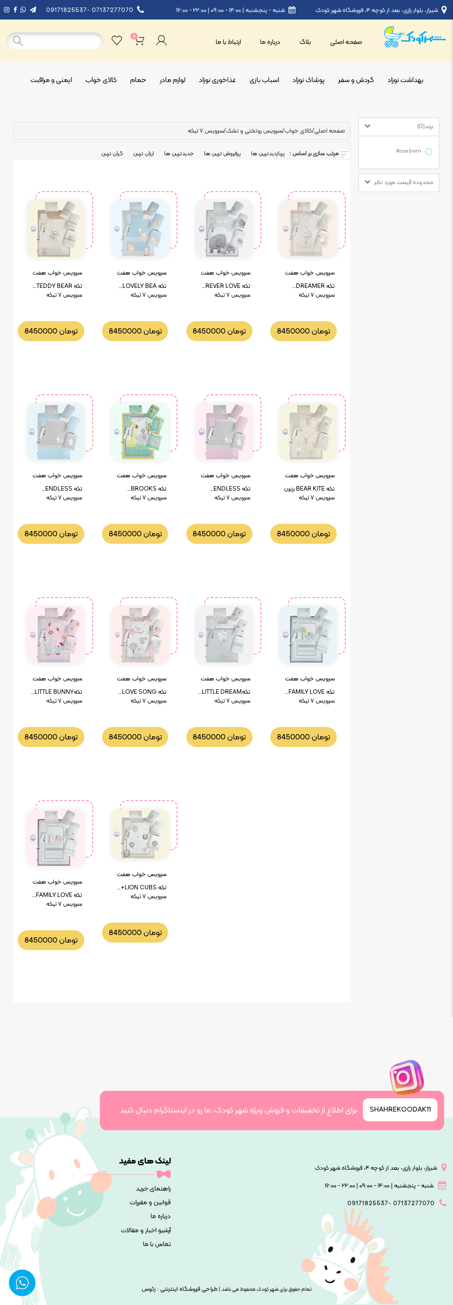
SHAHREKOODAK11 (400, 1110)
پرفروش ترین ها (222, 153)
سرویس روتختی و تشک (254, 131)
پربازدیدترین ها (268, 153)
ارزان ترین (143, 153)
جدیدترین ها (179, 153)
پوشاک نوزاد (308, 80)
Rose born (410, 151)
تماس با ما (157, 1244)
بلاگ (305, 42)
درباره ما (270, 42)
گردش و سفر (356, 80)
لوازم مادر (172, 80)
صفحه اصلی (346, 42)
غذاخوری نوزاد (217, 80)
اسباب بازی (264, 80)
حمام (138, 80)
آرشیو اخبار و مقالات (146, 1231)
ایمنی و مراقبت (51, 80)
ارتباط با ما (228, 42)
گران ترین (112, 153)
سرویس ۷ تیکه (206, 131)
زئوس (149, 1289)
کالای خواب (101, 80)
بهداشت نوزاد (405, 80)
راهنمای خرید (153, 1189)
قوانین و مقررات (150, 1203)
